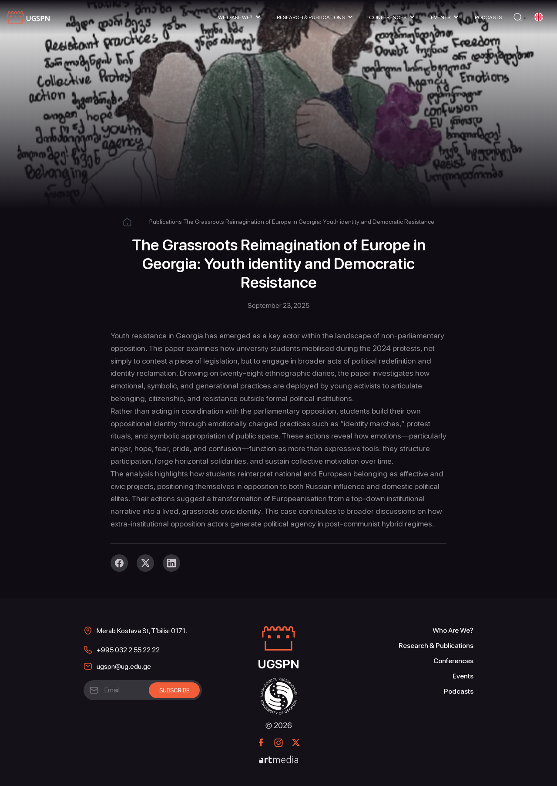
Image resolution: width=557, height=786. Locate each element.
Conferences (387, 17)
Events (440, 17)
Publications (165, 221)
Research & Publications (311, 17)
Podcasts (488, 17)
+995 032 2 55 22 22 (128, 650)
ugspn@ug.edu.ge (124, 666)
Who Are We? (235, 17)
